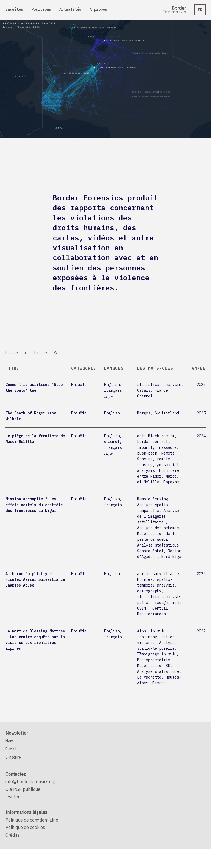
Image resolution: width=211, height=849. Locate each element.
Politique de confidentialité (31, 820)
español (112, 441)
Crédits (12, 835)
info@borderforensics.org (30, 781)
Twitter (12, 796)
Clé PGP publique (22, 789)
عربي (108, 396)
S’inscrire (13, 757)
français (113, 390)
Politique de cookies (25, 827)
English (112, 384)
